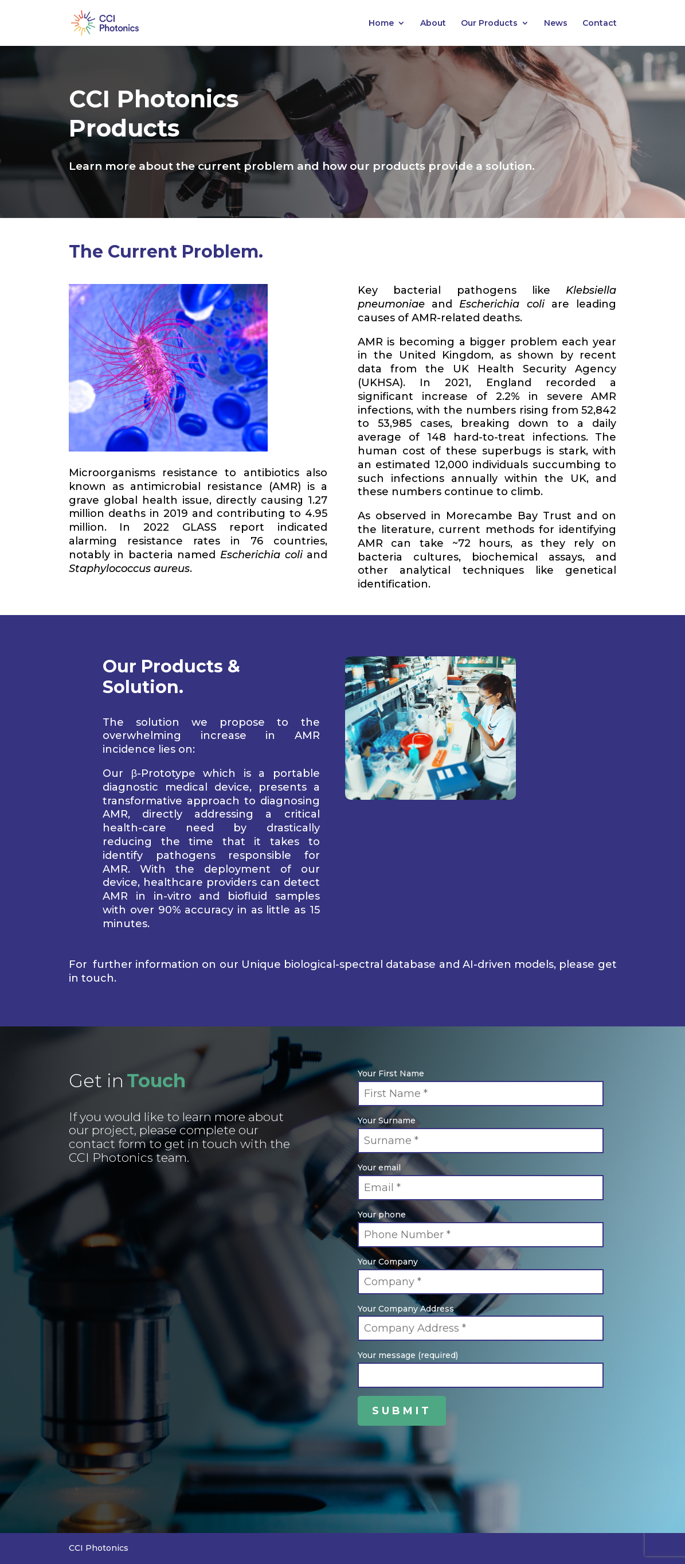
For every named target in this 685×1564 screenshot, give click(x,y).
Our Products (489, 23)
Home (381, 23)
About (433, 23)
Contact (599, 23)
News (555, 23)
